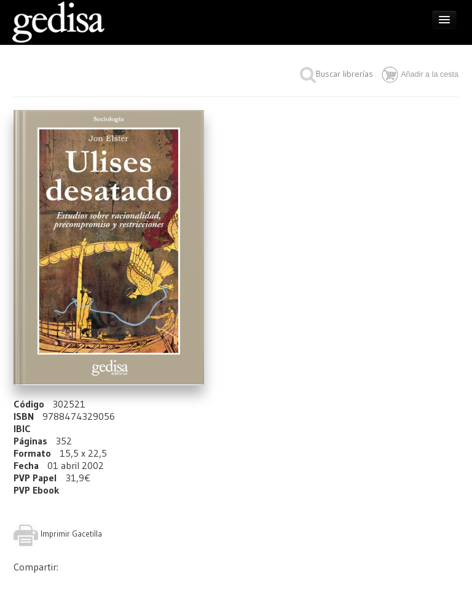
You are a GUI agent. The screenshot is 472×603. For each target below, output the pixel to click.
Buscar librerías (336, 73)
